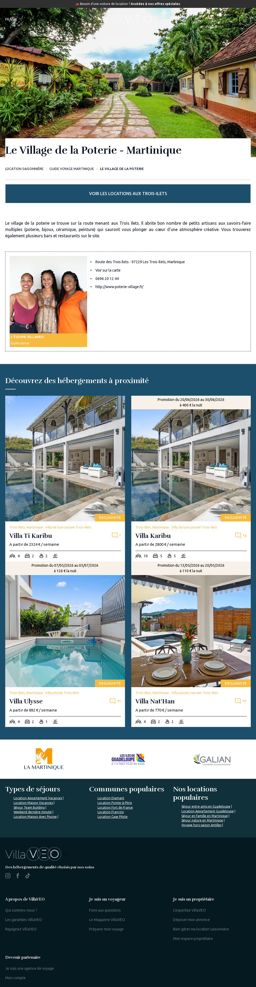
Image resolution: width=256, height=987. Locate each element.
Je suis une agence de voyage (29, 968)
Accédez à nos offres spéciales (155, 3)
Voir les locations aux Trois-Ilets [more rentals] (128, 193)
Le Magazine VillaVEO (107, 920)
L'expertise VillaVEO (189, 910)
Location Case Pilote (113, 816)
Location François (111, 812)
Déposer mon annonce (191, 920)
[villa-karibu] (191, 478)
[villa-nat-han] (191, 644)
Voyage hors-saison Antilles (201, 825)
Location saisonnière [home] (24, 168)
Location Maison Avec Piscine (35, 816)
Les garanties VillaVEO (23, 920)
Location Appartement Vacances (38, 798)
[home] (128, 19)
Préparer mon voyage (106, 929)
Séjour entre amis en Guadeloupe (205, 806)
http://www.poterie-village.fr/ (119, 287)
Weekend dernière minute (33, 812)
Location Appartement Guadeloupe (207, 811)
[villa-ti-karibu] (65, 478)
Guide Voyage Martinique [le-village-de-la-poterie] (71, 168)
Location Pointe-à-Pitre (115, 802)
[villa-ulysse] (65, 644)
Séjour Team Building (29, 807)
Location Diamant (111, 798)
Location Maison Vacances (33, 802)
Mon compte (15, 978)
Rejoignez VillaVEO (21, 929)
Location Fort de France (115, 807)
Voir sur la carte (108, 270)
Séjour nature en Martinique (202, 820)
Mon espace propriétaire (193, 938)
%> (37, 853)
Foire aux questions (105, 910)
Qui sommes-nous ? (21, 910)
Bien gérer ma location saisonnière (201, 929)
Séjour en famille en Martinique (204, 816)
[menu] (245, 19)
